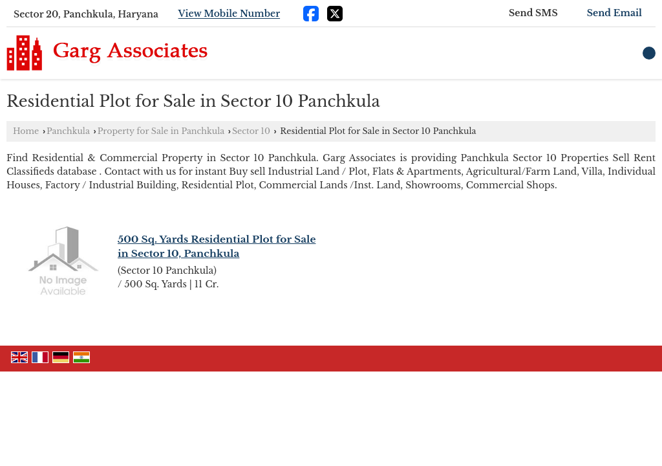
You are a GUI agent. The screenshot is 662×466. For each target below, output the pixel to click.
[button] (229, 14)
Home (26, 131)
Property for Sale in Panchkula (161, 131)
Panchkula (68, 131)
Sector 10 (251, 131)
